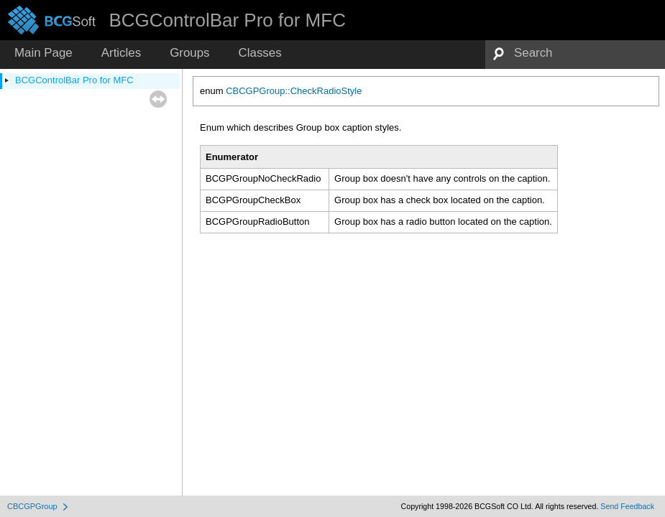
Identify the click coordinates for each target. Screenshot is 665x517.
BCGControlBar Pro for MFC (74, 80)
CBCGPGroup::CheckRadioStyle (294, 90)
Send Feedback (627, 506)
